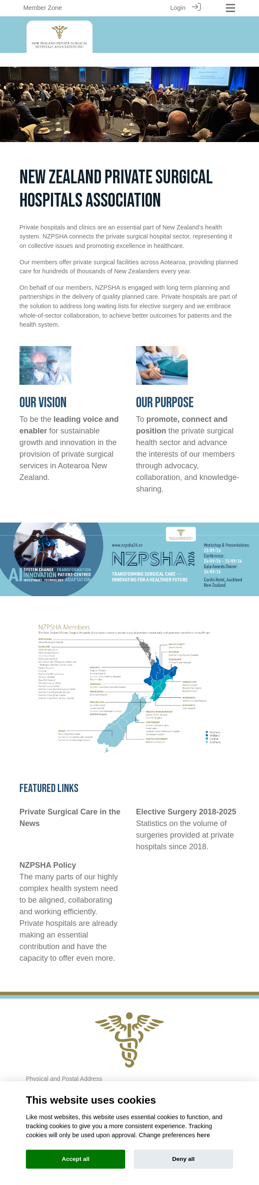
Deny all (183, 1159)
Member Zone (42, 7)
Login (177, 7)
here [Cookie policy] (203, 1135)
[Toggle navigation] (230, 7)
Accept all (75, 1159)
